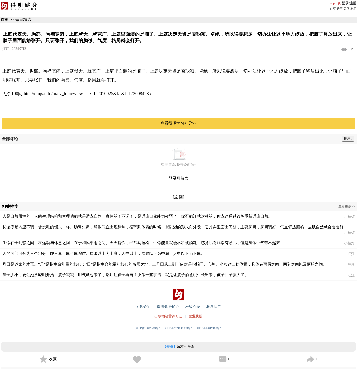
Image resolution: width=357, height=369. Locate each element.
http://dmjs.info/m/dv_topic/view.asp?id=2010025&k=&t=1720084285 (87, 93)
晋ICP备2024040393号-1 (178, 328)
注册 (352, 3)
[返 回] (178, 197)
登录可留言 (178, 178)
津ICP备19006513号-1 (148, 328)
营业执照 (196, 316)
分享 (340, 8)
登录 (345, 3)
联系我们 (213, 306)
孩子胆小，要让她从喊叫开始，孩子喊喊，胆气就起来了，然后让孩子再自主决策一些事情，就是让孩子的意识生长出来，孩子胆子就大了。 (125, 275)
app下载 (335, 3)
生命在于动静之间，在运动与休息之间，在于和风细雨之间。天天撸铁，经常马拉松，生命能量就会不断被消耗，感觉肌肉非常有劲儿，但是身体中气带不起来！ (143, 243)
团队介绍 (143, 306)
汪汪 (5, 49)
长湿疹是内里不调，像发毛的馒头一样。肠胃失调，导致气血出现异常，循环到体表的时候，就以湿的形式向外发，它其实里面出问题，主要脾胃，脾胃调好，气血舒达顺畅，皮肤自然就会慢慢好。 (175, 227)
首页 (333, 8)
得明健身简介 (168, 306)
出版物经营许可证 (168, 316)
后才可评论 (178, 346)
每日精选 (23, 19)
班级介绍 (192, 306)
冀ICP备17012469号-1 (209, 328)
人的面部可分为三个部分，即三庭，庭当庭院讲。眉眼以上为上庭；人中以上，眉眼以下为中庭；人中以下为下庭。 (103, 253)
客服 (347, 8)
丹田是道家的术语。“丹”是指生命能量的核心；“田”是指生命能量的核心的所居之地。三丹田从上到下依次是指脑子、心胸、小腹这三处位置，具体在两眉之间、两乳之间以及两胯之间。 (164, 264)
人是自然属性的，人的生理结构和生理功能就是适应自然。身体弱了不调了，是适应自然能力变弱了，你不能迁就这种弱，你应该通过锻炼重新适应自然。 (137, 216)
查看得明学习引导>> (178, 123)
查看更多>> (346, 206)
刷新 (353, 8)
